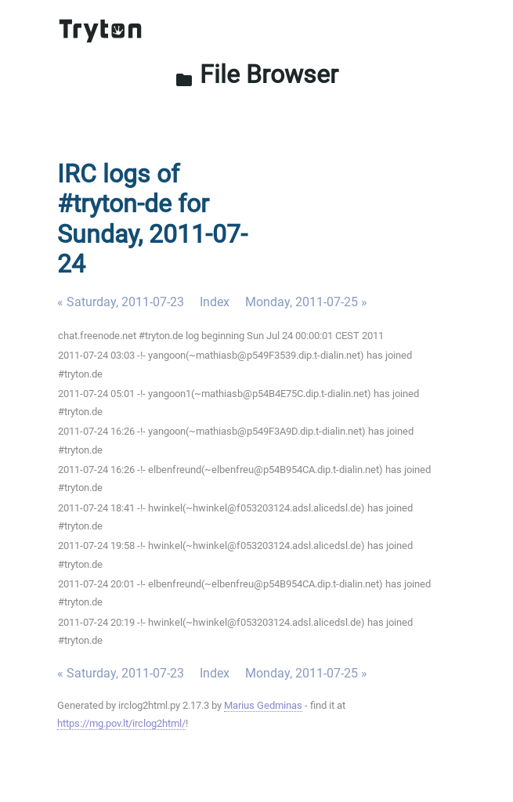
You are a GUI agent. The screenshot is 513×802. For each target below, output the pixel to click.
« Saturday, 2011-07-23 (120, 301)
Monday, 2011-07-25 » (306, 301)
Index (214, 301)
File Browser (256, 74)
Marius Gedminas (263, 705)
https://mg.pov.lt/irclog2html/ (121, 723)
